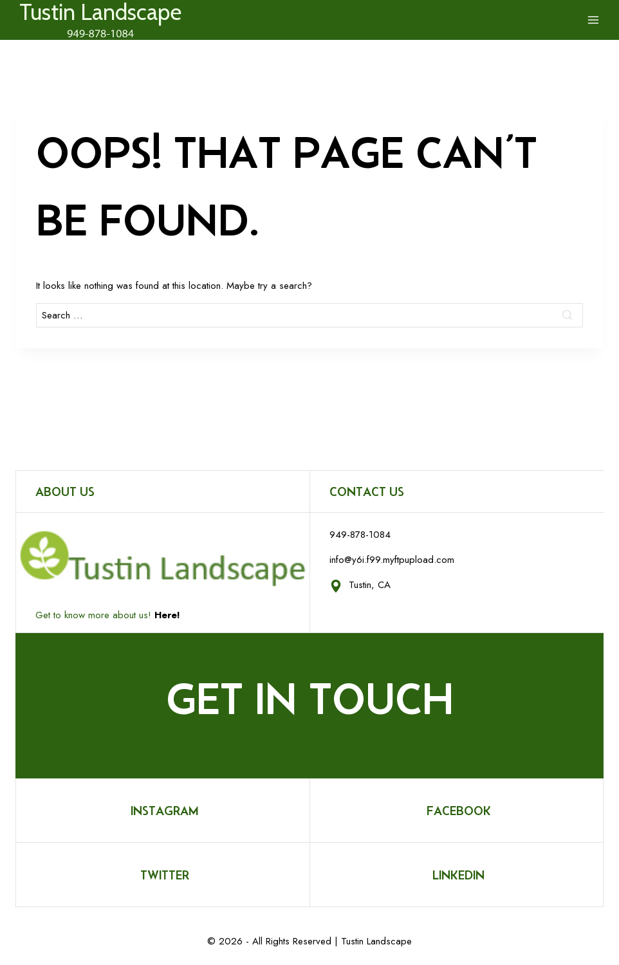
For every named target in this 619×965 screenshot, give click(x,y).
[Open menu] (593, 20)
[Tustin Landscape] (100, 23)
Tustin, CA (370, 585)
